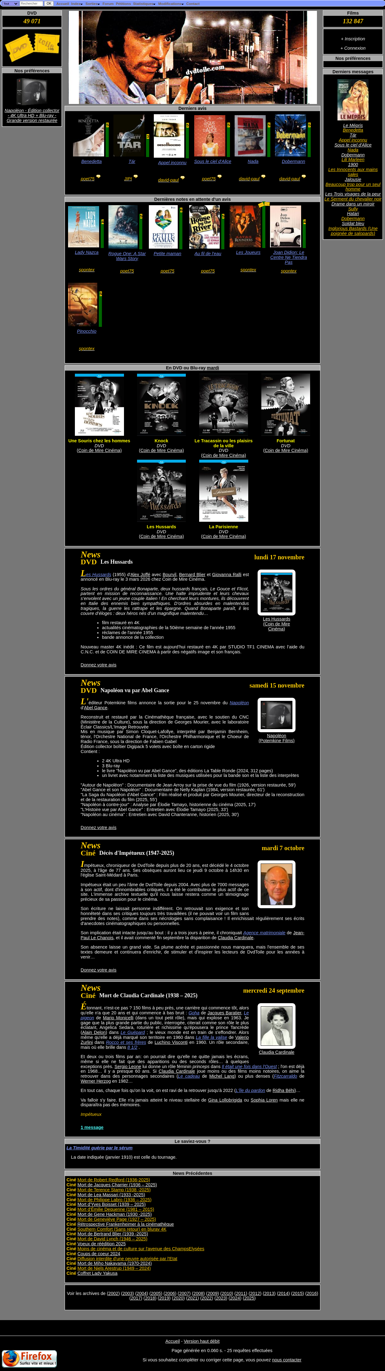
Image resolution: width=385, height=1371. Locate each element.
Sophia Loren (264, 1100)
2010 (226, 1293)
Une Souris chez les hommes (99, 440)
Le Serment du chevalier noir (353, 198)
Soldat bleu (353, 223)
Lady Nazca (87, 252)
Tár (353, 135)
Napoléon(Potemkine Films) (277, 738)
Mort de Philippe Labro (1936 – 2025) (114, 1199)
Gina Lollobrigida (225, 1100)
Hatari (353, 213)
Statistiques (144, 4)
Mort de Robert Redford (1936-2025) (113, 1179)
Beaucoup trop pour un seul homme (353, 187)
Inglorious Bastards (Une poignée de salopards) (353, 231)
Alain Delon (94, 1032)
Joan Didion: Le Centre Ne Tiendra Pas (288, 257)
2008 (198, 1293)
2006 (170, 1293)
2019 (164, 1298)
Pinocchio (86, 331)
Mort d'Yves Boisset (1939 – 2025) (111, 1204)
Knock (161, 440)
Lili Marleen (352, 159)
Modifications (171, 4)
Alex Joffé (140, 574)
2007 (184, 1293)
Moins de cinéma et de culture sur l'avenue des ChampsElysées (140, 1248)
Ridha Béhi (283, 1090)
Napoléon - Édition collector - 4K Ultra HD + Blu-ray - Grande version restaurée (32, 115)
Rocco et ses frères (126, 1042)
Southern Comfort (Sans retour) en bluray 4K (121, 1229)
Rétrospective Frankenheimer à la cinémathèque (125, 1224)
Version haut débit (201, 1341)
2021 (192, 1298)
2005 (156, 1293)
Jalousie (353, 179)
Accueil (62, 4)
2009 (213, 1293)
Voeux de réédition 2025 (101, 1243)
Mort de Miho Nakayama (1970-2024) (114, 1263)
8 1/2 (132, 1047)
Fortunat (286, 440)
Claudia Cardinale (235, 937)
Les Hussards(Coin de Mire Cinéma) (276, 623)
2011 (241, 1293)
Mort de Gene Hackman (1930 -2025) (114, 1214)
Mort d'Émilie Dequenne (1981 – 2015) (115, 1209)
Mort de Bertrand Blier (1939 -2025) (112, 1233)
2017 (136, 1298)
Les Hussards (161, 526)
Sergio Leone (128, 1066)
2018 (150, 1298)
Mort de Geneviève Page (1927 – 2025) (116, 1219)
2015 (298, 1293)
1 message (92, 1127)
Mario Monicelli (118, 1017)
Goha (194, 1012)
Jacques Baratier (224, 1012)
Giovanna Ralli (226, 574)
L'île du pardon (250, 1090)
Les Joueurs (248, 252)
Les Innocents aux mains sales (353, 172)
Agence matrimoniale (264, 932)
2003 (127, 1293)
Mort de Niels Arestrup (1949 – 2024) (114, 1268)
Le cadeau (189, 1076)
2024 (235, 1298)
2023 (221, 1298)
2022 (207, 1298)
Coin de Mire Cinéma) (100, 450)
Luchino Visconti (171, 1042)
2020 (178, 1298)
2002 (113, 1293)
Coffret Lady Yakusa (97, 1273)
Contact (192, 4)
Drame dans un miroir (353, 203)
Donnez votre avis (99, 664)
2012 (255, 1293)
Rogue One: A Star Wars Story (127, 256)
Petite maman (167, 253)
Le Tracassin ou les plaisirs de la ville (224, 443)
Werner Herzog (96, 1081)
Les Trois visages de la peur (353, 194)
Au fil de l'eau (208, 253)
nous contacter (286, 1359)
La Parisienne (223, 526)
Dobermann (352, 154)
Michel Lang (221, 1076)
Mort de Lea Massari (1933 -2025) (111, 1194)
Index (77, 4)
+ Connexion (352, 48)
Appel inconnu (353, 140)
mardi (213, 367)
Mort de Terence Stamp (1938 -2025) (114, 1189)
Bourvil (169, 574)
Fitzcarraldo (285, 1076)
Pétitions (123, 4)
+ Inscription (353, 38)
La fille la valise (211, 1037)
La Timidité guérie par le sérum (99, 1147)
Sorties (92, 4)
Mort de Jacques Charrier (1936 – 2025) (117, 1184)
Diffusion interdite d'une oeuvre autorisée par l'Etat (127, 1258)
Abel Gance (95, 707)
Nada (353, 149)
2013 (269, 1293)
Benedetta (353, 130)
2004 (142, 1293)
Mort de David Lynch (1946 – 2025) (112, 1238)
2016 (312, 1293)
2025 (249, 1298)
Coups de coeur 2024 (98, 1253)
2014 (283, 1293)
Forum (108, 4)
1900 (353, 164)
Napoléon (239, 702)
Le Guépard (133, 1032)
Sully (353, 208)
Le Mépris (353, 125)
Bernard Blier (192, 574)
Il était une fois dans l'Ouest (249, 1066)
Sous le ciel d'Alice (353, 144)
